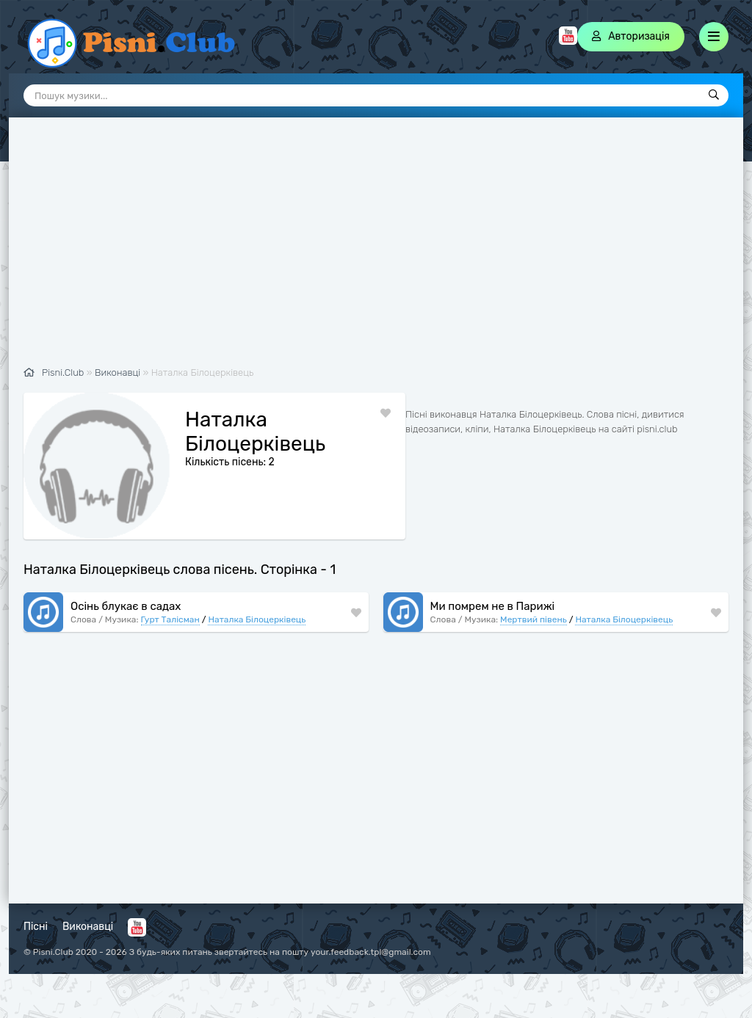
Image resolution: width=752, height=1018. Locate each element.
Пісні (36, 926)
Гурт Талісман (170, 619)
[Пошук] (713, 95)
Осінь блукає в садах (125, 606)
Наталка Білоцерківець (257, 619)
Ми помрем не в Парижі (492, 606)
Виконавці (87, 926)
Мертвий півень (533, 619)
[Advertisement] (376, 249)
